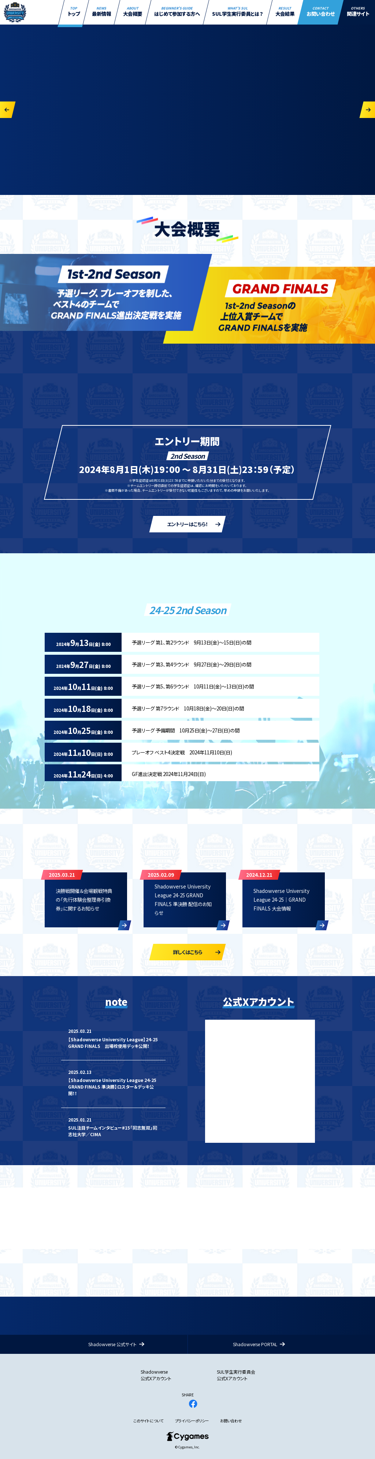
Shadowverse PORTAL (255, 1344)
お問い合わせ (231, 1421)
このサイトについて (148, 1421)
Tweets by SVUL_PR (226, 1023)
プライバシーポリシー (192, 1421)
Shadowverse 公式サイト (112, 1344)
